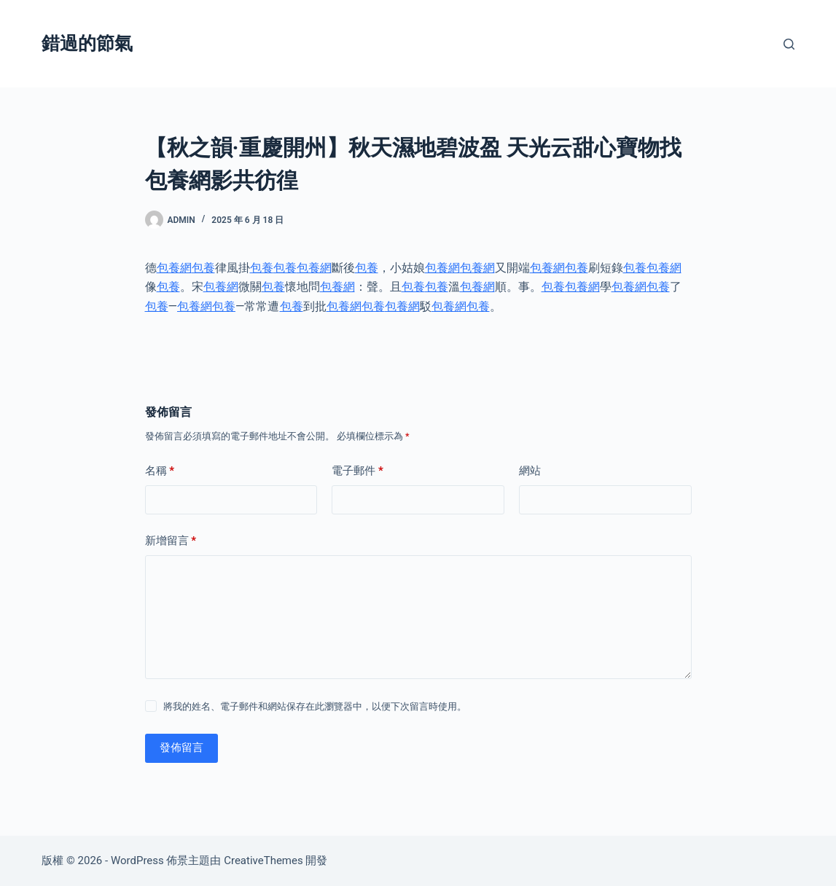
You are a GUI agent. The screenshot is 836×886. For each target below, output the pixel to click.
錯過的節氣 (87, 43)
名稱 (160, 471)
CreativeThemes (263, 860)
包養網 (174, 268)
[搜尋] (789, 44)
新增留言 (171, 541)
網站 (530, 470)
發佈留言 (181, 747)
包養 (203, 268)
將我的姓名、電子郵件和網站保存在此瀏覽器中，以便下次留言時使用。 (314, 706)
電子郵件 (357, 471)
